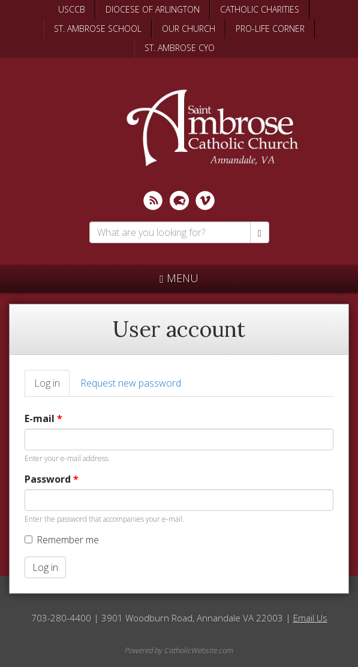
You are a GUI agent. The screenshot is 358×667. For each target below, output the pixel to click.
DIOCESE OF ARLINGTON (153, 9)
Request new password (130, 383)
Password (52, 479)
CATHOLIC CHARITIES (259, 9)
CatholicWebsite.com (198, 650)
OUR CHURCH (188, 28)
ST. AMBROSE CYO (180, 47)
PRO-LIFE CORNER (270, 28)
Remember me (62, 539)
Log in (52, 386)
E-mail (43, 418)
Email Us (310, 618)
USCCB (71, 9)
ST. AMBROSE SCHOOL (98, 28)
